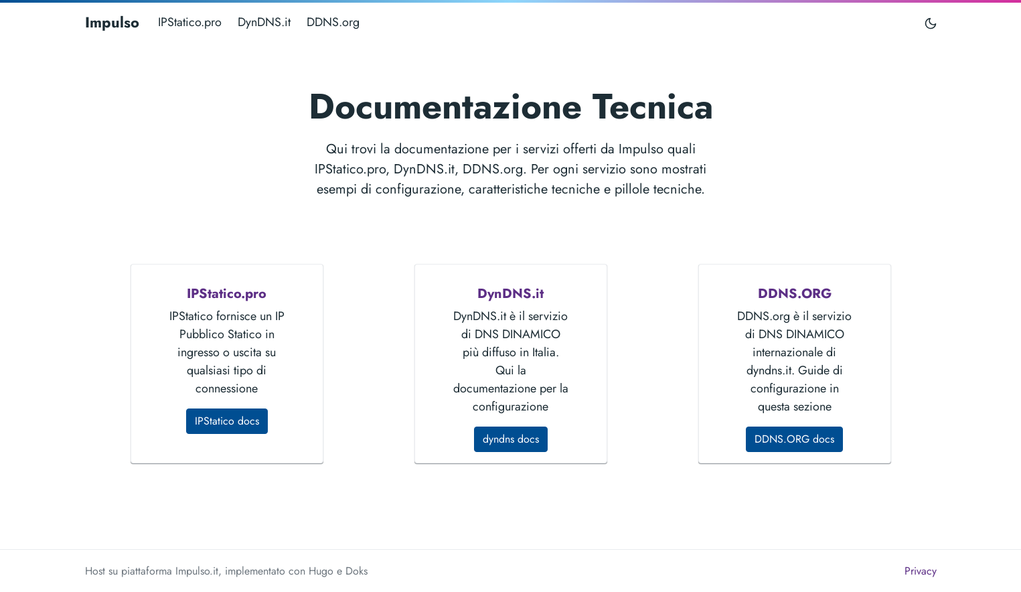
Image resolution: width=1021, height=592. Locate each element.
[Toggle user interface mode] (931, 22)
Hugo (321, 571)
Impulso (112, 22)
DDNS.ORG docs (794, 439)
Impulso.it (196, 571)
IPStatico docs (227, 421)
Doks (356, 571)
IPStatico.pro (190, 22)
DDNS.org (333, 22)
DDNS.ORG (795, 293)
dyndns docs (511, 439)
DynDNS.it (264, 22)
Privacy (921, 571)
